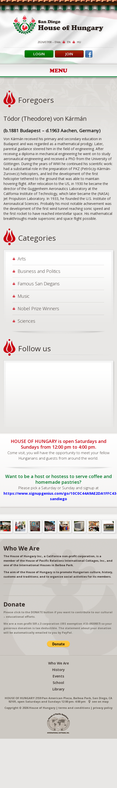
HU (79, 42)
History (58, 669)
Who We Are (58, 663)
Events (58, 676)
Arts (22, 258)
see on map (100, 701)
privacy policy (103, 708)
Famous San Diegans (39, 283)
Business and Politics (39, 271)
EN (69, 42)
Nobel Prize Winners (38, 308)
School (58, 682)
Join (69, 53)
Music (24, 296)
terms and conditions (74, 708)
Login (39, 53)
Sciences (26, 320)
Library (58, 689)
